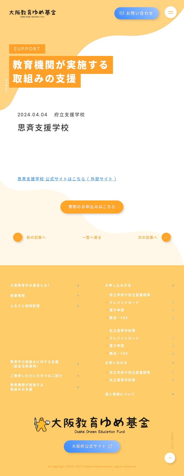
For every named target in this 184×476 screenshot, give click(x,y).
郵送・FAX (118, 317)
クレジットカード (124, 303)
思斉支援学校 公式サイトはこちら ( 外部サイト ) (68, 179)
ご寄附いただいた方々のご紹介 (36, 374)
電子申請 (116, 310)
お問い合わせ (137, 13)
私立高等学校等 (122, 379)
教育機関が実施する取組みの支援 (27, 386)
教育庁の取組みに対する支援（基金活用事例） (34, 363)
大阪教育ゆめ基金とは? (30, 286)
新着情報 (17, 296)
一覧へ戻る (91, 238)
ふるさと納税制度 (25, 306)
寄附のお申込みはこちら (92, 207)
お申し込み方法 (118, 286)
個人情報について (120, 392)
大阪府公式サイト (92, 445)
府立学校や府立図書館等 (130, 371)
